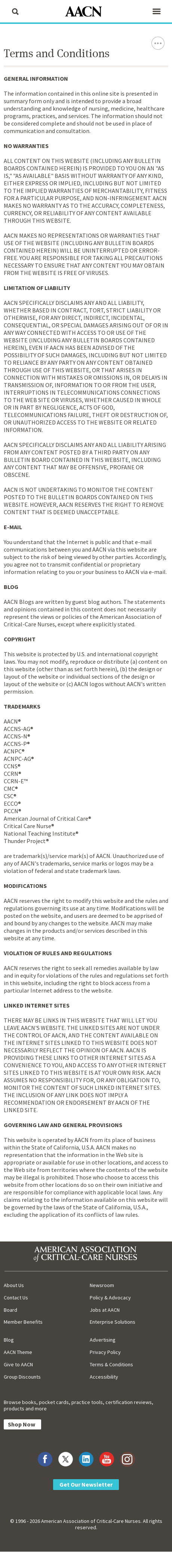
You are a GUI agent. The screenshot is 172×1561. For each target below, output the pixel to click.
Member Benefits (23, 1321)
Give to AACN (18, 1364)
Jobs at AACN (105, 1310)
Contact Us (16, 1297)
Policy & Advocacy (110, 1297)
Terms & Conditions (111, 1364)
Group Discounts (22, 1376)
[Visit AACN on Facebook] (45, 1459)
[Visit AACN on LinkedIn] (86, 1459)
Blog (9, 1339)
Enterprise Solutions (112, 1321)
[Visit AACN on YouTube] (106, 1459)
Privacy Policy (105, 1352)
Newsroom (102, 1285)
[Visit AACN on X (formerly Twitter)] (66, 1459)
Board (10, 1310)
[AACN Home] (86, 12)
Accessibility (104, 1376)
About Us (14, 1285)
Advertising (103, 1339)
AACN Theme (18, 1352)
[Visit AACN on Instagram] (127, 1459)
